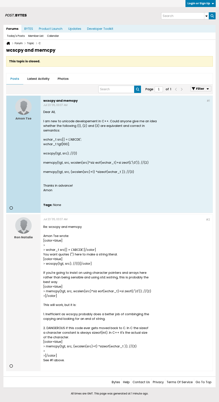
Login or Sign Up (201, 3)
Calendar (53, 36)
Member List (36, 36)
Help (126, 382)
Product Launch (50, 29)
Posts (14, 79)
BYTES (28, 29)
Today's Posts (16, 36)
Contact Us (141, 382)
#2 (208, 219)
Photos (63, 79)
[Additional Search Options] (206, 15)
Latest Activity (38, 79)
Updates (74, 29)
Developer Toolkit (100, 29)
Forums (12, 29)
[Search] (185, 15)
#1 (208, 101)
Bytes (116, 382)
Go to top (203, 382)
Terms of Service (180, 382)
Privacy (158, 382)
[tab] (14, 79)
